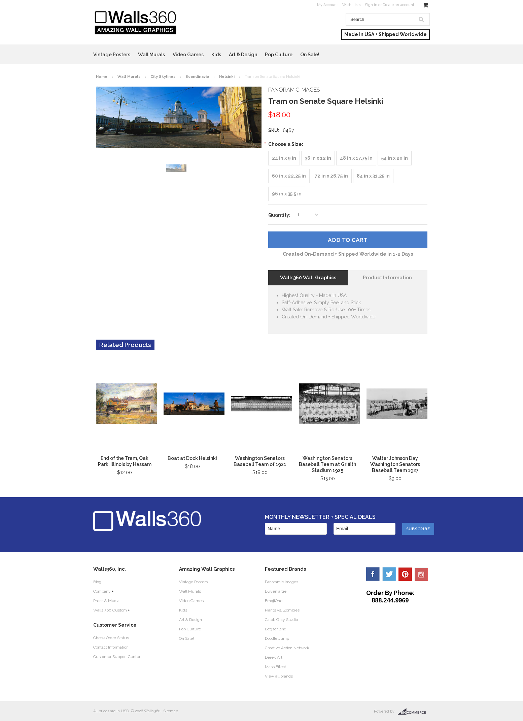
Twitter (389, 574)
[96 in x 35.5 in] (286, 194)
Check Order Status (111, 637)
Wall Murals (151, 54)
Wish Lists (351, 5)
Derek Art (273, 657)
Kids (216, 54)
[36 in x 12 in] (318, 158)
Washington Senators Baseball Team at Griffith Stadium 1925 (327, 464)
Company (102, 591)
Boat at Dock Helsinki (192, 458)
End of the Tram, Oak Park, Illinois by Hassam (124, 461)
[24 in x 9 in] (284, 158)
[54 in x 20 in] (395, 158)
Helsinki (227, 76)
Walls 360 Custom (110, 610)
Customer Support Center (116, 656)
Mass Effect (275, 666)
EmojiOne (273, 600)
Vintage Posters (111, 54)
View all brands (279, 676)
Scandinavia (197, 76)
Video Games (188, 54)
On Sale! (309, 54)
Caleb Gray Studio (281, 619)
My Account (327, 5)
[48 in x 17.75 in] (356, 158)
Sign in (371, 5)
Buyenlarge (275, 591)
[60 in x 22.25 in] (289, 176)
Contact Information (111, 647)
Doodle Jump (277, 638)
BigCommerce (414, 711)
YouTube (421, 574)
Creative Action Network (287, 648)
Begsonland (275, 629)
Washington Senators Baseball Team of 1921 (260, 461)
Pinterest (405, 574)
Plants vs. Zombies (282, 610)
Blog (97, 581)
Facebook (373, 574)
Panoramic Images (281, 581)
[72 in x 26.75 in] (331, 176)
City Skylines (162, 76)
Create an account (398, 5)
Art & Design (243, 54)
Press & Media (106, 600)
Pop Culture (278, 54)
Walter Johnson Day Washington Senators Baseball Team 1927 (395, 464)
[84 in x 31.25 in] (373, 176)
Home (101, 76)
